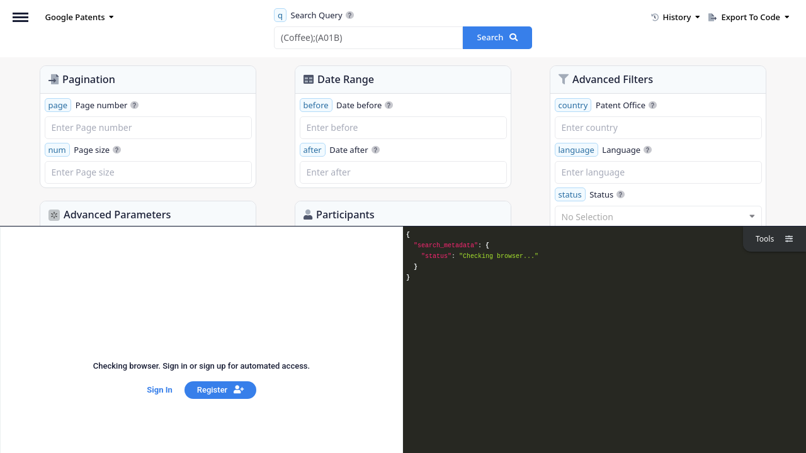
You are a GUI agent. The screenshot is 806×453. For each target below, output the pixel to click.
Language (603, 150)
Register (220, 389)
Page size (83, 150)
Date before (347, 105)
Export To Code (749, 17)
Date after (340, 150)
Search (497, 37)
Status (590, 194)
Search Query (314, 15)
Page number (92, 105)
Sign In (159, 389)
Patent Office (606, 105)
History (675, 17)
